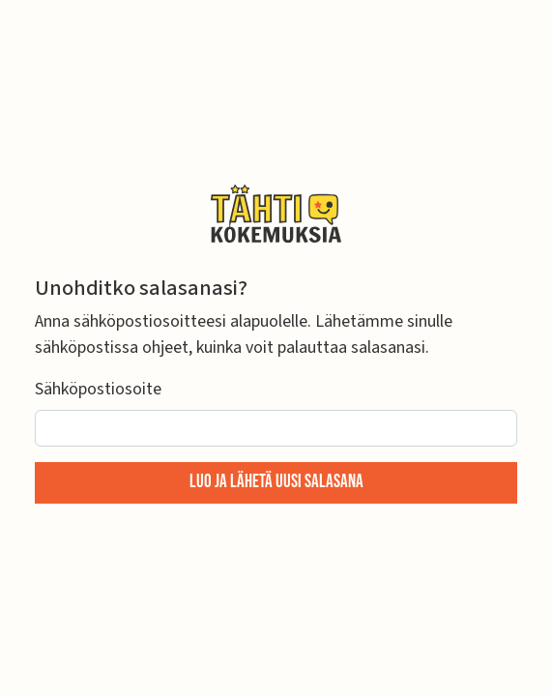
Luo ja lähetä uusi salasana (276, 482)
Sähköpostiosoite (98, 389)
